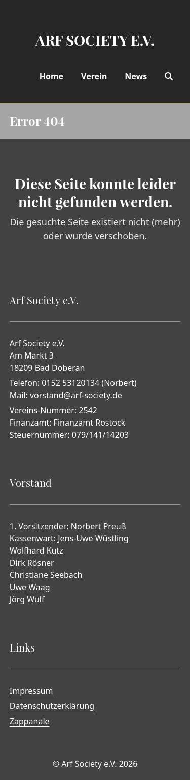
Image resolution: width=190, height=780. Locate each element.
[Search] (168, 76)
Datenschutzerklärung (52, 705)
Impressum (31, 690)
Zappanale (30, 721)
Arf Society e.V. (89, 763)
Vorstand (31, 483)
